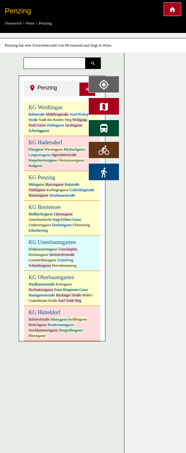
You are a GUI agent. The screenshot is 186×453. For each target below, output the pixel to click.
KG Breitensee (45, 207)
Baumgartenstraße (42, 295)
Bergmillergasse (71, 330)
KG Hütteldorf (44, 312)
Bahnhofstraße (39, 319)
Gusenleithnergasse (43, 260)
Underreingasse (40, 225)
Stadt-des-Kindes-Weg (55, 120)
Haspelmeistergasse (43, 160)
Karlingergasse (57, 190)
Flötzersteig (81, 225)
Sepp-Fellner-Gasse (67, 219)
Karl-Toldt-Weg (69, 300)
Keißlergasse (78, 319)
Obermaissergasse (71, 160)
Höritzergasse (39, 255)
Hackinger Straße (68, 295)
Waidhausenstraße (42, 284)
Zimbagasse (55, 125)
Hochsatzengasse (41, 290)
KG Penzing (42, 177)
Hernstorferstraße (62, 255)
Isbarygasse (59, 319)
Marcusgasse (54, 184)
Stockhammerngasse (44, 330)
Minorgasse (37, 336)
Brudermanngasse (61, 325)
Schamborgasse (40, 265)
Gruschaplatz (67, 249)
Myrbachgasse (74, 149)
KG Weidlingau (46, 107)
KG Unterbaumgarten (52, 242)
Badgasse (35, 166)
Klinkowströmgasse (43, 249)
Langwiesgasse (40, 155)
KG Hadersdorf (45, 142)
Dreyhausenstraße (62, 195)
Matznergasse (39, 195)
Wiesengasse (53, 149)
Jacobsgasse (73, 125)
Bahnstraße (37, 114)
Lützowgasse (63, 214)
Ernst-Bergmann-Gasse (71, 290)
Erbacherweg (38, 230)
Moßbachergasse (41, 214)
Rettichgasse (38, 325)
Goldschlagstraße (81, 190)
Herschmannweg (64, 265)
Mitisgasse (36, 184)
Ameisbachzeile (40, 219)
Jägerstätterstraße (63, 155)
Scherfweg (65, 260)
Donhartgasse (62, 225)
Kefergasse (64, 284)
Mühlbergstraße (57, 114)
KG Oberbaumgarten (51, 277)
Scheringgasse (39, 131)
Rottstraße (72, 184)
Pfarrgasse (36, 149)
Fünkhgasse (37, 190)
